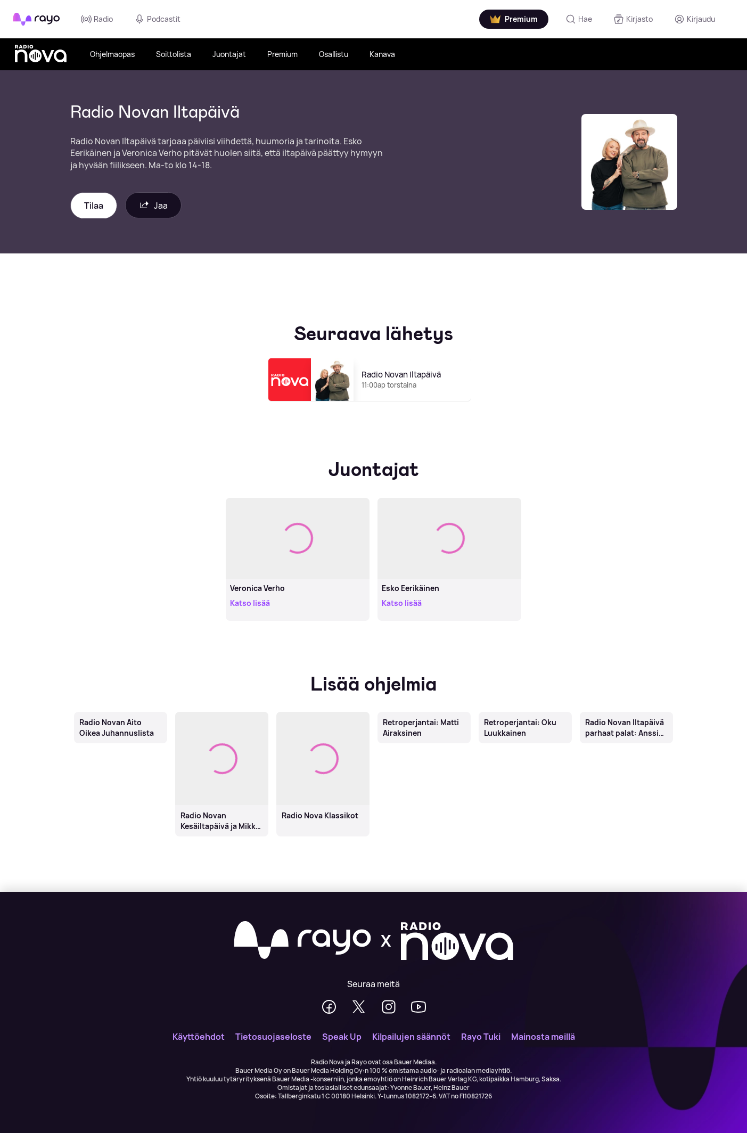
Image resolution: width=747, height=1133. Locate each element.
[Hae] (579, 19)
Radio (97, 19)
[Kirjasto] (633, 19)
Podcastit (157, 19)
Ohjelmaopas (112, 54)
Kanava (382, 54)
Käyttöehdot (199, 1036)
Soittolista (173, 54)
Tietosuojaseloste (273, 1036)
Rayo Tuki (480, 1036)
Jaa (153, 205)
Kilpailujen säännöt (411, 1036)
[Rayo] (302, 940)
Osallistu (333, 54)
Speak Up (342, 1036)
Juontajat (229, 54)
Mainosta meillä (543, 1036)
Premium (282, 54)
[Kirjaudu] (694, 19)
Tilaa (93, 205)
